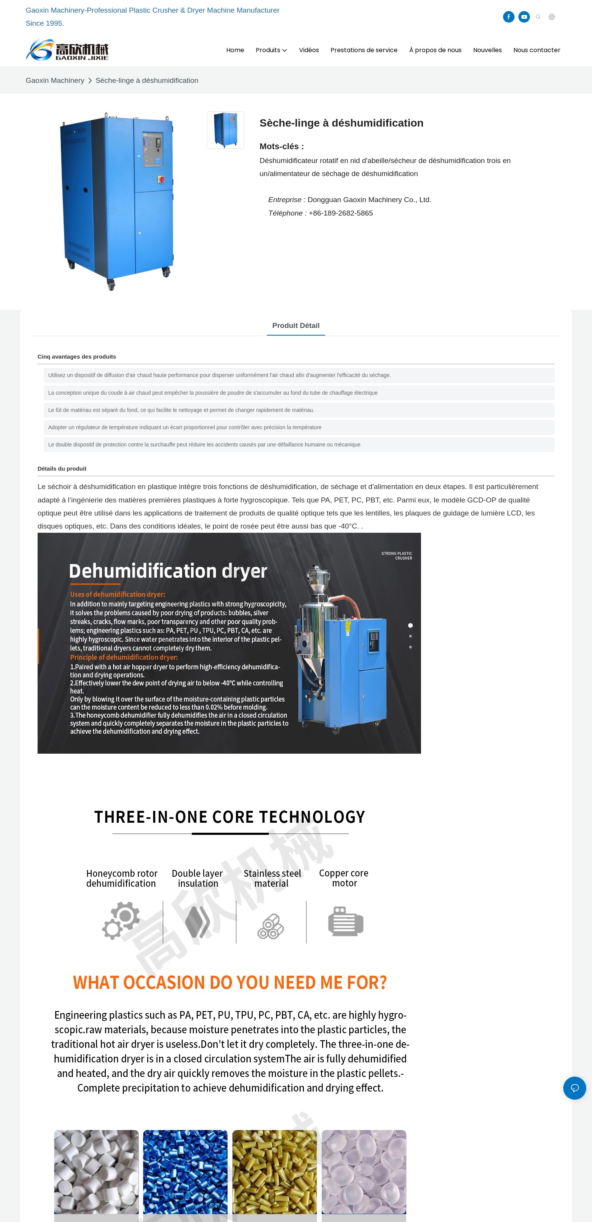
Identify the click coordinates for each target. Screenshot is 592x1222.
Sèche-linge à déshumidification (146, 80)
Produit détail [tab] (296, 325)
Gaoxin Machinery (55, 80)
